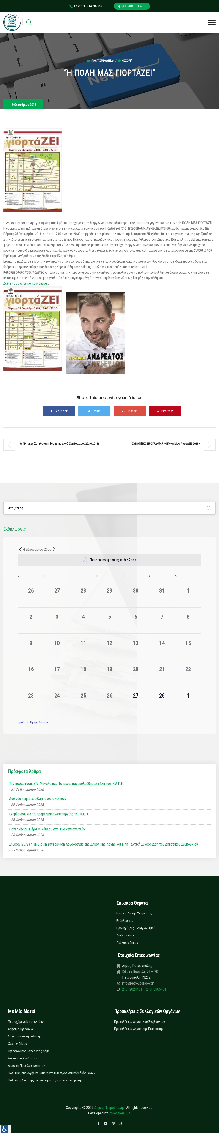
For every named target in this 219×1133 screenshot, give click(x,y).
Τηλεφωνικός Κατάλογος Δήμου (29, 1051)
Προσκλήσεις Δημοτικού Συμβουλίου (139, 1022)
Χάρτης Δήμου (17, 1044)
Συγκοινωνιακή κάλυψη (24, 1036)
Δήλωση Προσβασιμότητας (26, 1066)
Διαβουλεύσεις (126, 935)
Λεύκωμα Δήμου (127, 943)
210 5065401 (155, 989)
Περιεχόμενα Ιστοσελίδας (26, 1022)
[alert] (109, 560)
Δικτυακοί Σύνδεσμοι (22, 1058)
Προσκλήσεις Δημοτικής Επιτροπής (138, 1029)
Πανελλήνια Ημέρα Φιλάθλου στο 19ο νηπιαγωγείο (47, 829)
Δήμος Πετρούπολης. (109, 1108)
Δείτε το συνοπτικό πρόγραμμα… (26, 283)
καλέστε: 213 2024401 (86, 6)
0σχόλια (125, 60)
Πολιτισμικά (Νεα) (102, 60)
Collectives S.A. (120, 1113)
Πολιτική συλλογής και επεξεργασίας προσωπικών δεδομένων (51, 1073)
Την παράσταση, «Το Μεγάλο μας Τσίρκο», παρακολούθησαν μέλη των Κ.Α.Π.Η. (66, 783)
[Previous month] (20, 549)
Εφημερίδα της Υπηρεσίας (134, 913)
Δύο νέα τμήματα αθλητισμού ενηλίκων (37, 798)
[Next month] (54, 549)
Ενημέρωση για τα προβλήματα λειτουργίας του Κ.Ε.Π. (48, 814)
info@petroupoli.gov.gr (138, 983)
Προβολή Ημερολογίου (33, 722)
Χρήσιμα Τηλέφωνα (21, 1029)
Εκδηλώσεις (124, 921)
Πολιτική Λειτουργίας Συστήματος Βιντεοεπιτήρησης (45, 1080)
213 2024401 (132, 989)
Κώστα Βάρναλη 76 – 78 (140, 971)
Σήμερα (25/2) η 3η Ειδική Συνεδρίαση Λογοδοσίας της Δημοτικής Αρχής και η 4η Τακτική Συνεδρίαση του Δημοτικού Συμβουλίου (103, 844)
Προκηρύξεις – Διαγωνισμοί (135, 928)
